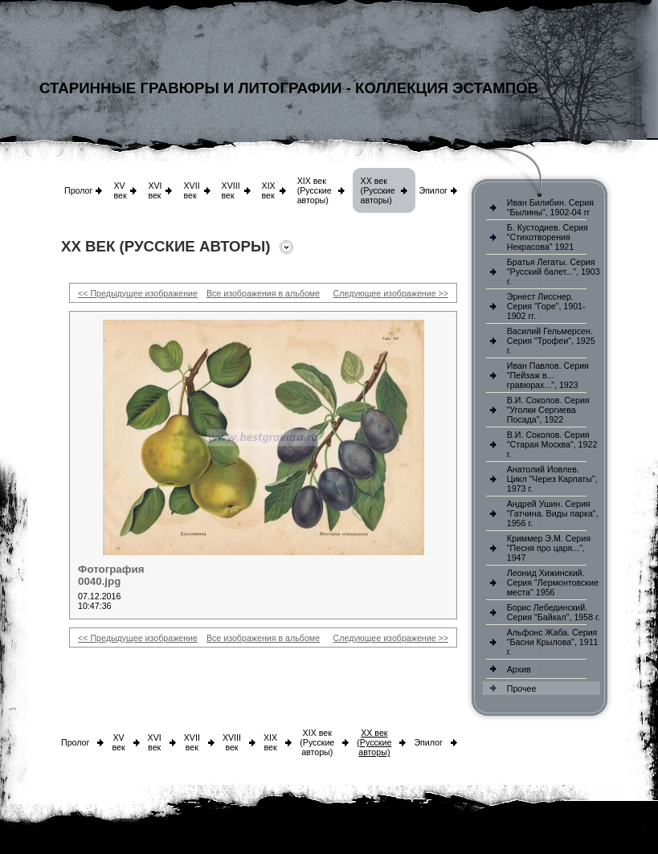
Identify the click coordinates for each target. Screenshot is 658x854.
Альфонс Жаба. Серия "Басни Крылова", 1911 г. (553, 641)
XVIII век (231, 190)
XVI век (154, 190)
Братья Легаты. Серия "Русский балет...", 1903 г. (553, 271)
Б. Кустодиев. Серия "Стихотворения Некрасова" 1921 (547, 237)
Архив (519, 669)
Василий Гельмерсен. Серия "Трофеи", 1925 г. (551, 340)
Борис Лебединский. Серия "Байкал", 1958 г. (553, 612)
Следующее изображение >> (390, 293)
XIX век (269, 190)
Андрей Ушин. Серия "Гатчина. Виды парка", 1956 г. (553, 513)
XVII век (191, 190)
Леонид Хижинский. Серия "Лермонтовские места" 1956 (553, 582)
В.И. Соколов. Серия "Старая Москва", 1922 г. (552, 444)
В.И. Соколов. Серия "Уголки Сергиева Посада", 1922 (548, 409)
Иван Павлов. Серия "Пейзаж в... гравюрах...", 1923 (548, 375)
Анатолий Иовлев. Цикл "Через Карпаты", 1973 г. (552, 478)
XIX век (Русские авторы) (314, 190)
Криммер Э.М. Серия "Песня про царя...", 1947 (549, 547)
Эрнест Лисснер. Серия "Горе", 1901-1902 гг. (546, 306)
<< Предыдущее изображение (138, 293)
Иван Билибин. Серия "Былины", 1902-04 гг (550, 207)
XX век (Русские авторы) (378, 190)
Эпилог (433, 190)
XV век (119, 190)
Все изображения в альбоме (263, 293)
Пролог (78, 190)
